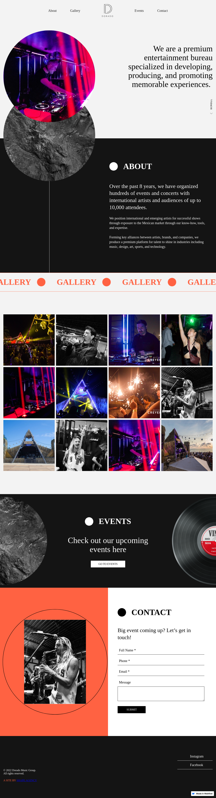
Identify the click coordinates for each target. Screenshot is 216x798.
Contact (162, 11)
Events (139, 11)
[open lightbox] (29, 340)
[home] (107, 10)
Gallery (75, 11)
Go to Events (107, 564)
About (52, 11)
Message (125, 682)
